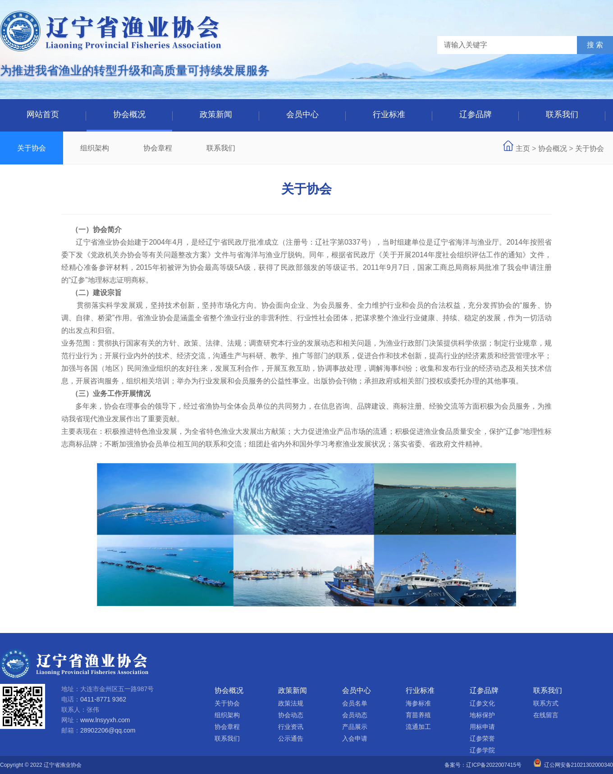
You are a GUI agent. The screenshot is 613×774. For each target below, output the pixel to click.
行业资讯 (290, 726)
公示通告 (290, 738)
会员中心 (302, 114)
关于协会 (31, 148)
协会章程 (157, 148)
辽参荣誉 (482, 738)
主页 (523, 148)
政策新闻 (216, 114)
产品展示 (354, 726)
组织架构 (94, 148)
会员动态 (354, 715)
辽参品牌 (475, 114)
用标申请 (482, 726)
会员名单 (354, 703)
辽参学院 (482, 750)
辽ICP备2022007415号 (494, 765)
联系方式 (545, 703)
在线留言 (545, 715)
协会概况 (129, 114)
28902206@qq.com (107, 730)
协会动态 (290, 715)
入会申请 (354, 738)
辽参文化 (482, 703)
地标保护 (482, 715)
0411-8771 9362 (103, 699)
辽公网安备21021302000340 (573, 765)
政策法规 (290, 703)
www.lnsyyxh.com (105, 720)
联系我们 (562, 114)
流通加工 (418, 726)
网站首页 (43, 114)
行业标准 (389, 114)
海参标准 (418, 703)
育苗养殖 (418, 715)
